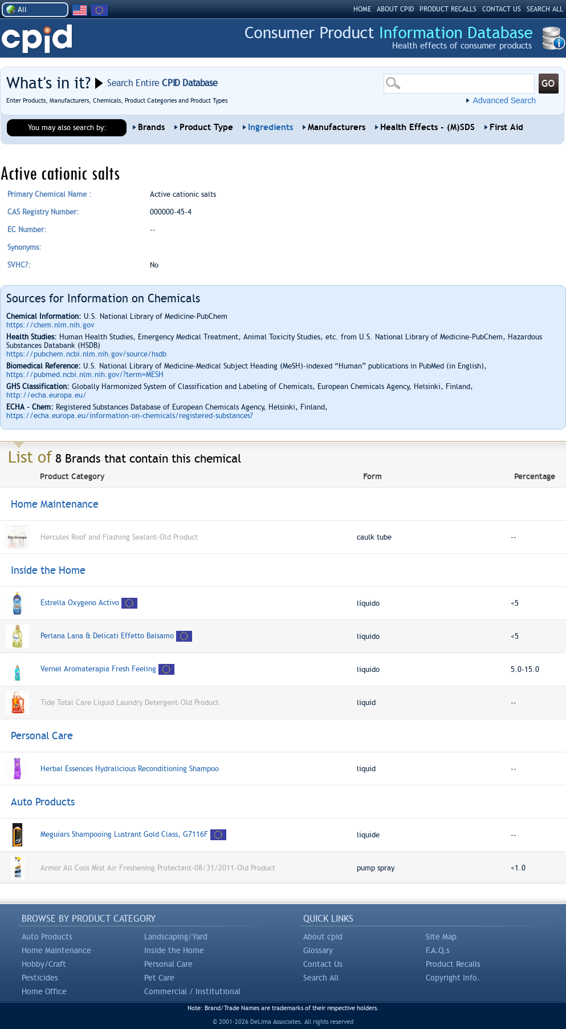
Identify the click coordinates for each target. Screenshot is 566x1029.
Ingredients (270, 127)
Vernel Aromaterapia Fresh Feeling (98, 669)
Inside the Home (174, 950)
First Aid (506, 127)
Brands (151, 127)
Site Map (441, 936)
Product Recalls (453, 964)
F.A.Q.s (438, 950)
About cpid (323, 936)
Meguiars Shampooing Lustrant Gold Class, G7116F (124, 834)
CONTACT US (501, 9)
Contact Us (323, 964)
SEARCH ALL (545, 9)
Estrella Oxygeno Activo (79, 602)
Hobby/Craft (44, 964)
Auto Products (47, 936)
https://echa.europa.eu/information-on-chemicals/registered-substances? (129, 415)
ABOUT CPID (395, 9)
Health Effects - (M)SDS (427, 127)
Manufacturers (336, 127)
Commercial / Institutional (192, 991)
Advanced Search (504, 100)
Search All (321, 977)
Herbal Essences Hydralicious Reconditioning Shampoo (129, 768)
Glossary (318, 950)
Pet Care (159, 977)
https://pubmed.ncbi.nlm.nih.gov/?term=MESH (85, 374)
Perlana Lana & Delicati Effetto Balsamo (108, 635)
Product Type (206, 127)
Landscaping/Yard (175, 936)
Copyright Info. (453, 977)
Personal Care (168, 964)
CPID (37, 39)
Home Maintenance (56, 950)
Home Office (44, 991)
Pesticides (40, 977)
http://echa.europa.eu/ (46, 395)
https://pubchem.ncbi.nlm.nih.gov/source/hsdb (86, 354)
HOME (362, 9)
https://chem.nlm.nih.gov (50, 325)
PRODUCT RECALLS (448, 9)
